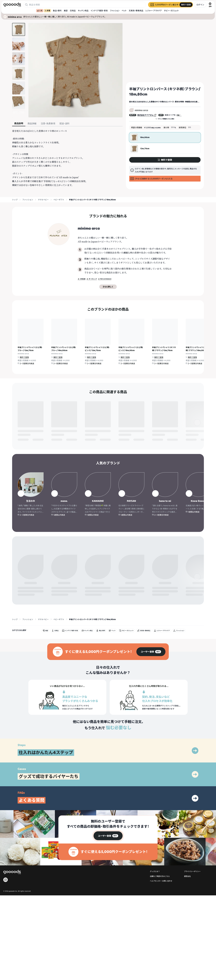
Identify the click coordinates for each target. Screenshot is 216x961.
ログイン (200, 4)
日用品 (73, 10)
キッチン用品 (83, 10)
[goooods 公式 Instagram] (5, 896)
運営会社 (187, 893)
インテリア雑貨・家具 (99, 10)
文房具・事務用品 (136, 10)
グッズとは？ (155, 888)
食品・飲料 (57, 10)
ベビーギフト (58, 199)
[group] (150, 668)
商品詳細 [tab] (32, 123)
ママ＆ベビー (43, 199)
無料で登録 (24, 357)
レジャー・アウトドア (153, 10)
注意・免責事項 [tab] (48, 123)
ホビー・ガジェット (171, 10)
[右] (197, 343)
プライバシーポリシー (192, 888)
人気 (39, 10)
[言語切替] (210, 4)
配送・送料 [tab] (64, 123)
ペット (124, 10)
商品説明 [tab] (18, 123)
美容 (66, 10)
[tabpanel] (67, 158)
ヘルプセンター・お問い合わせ (161, 898)
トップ (14, 199)
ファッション (114, 10)
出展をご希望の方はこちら (160, 893)
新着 (47, 10)
